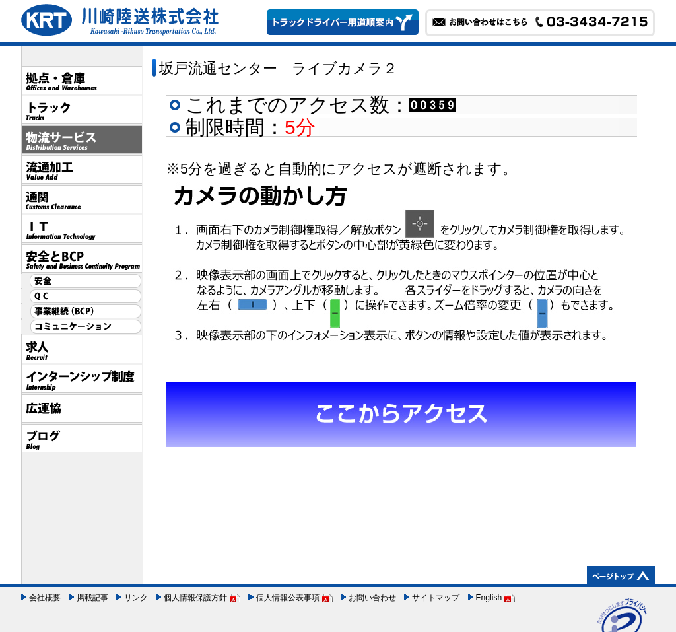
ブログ (81, 438)
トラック (81, 110)
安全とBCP (81, 258)
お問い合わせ (372, 597)
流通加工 (81, 169)
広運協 (81, 408)
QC (81, 296)
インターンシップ (81, 379)
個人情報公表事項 (288, 597)
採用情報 (81, 349)
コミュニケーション (81, 327)
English (489, 597)
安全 (81, 281)
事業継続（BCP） (81, 311)
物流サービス (81, 139)
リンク (136, 597)
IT (81, 229)
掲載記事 (92, 597)
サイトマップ (435, 597)
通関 (81, 199)
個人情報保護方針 (195, 597)
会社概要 (45, 597)
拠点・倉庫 (81, 80)
